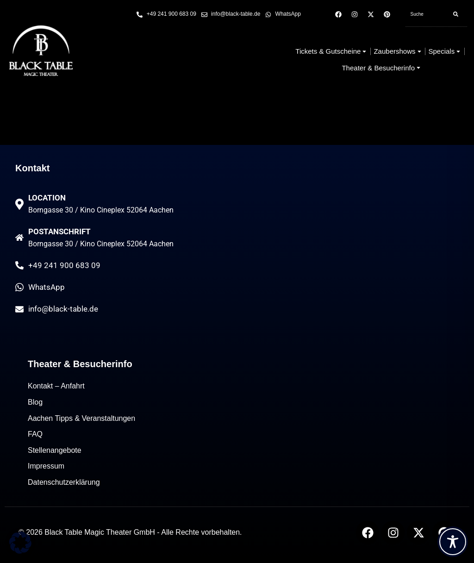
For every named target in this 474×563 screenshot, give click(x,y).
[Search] (455, 14)
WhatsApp (46, 292)
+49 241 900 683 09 (64, 270)
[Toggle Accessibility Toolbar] (452, 541)
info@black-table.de (63, 314)
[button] (20, 542)
